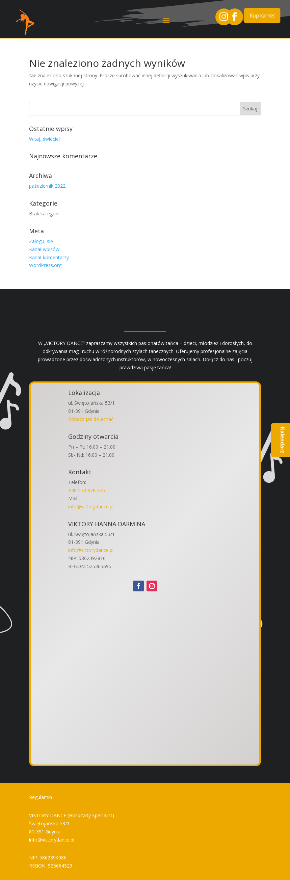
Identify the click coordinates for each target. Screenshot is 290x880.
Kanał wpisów (44, 249)
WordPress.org (45, 265)
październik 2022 (47, 186)
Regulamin (40, 797)
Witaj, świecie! (44, 139)
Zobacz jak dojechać (90, 419)
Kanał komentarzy (49, 257)
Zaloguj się (41, 241)
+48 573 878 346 (86, 490)
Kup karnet (262, 15)
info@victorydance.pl (90, 506)
